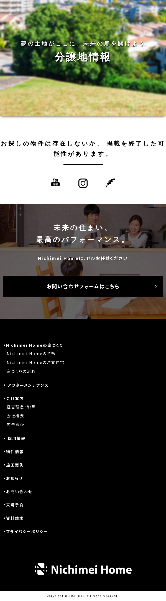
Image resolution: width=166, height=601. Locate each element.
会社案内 (15, 398)
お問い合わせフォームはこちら (83, 286)
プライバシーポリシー (27, 531)
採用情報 (16, 438)
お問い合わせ (19, 491)
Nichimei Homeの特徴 (31, 353)
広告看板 (15, 424)
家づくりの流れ (21, 371)
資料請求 (15, 518)
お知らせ (14, 478)
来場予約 (15, 505)
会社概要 (15, 415)
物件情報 (15, 451)
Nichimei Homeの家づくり (34, 345)
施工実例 (15, 465)
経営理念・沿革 (21, 406)
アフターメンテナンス (28, 385)
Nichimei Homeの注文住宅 (36, 362)
